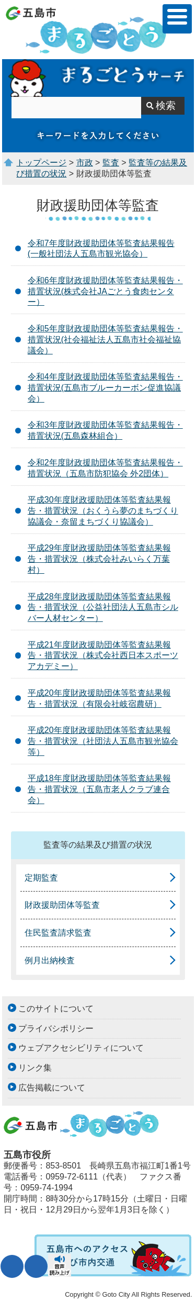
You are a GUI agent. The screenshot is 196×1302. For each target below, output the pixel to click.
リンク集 (35, 1067)
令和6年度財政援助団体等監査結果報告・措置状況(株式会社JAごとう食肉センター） (105, 291)
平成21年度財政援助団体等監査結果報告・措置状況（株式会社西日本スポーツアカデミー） (103, 655)
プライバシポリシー (56, 1028)
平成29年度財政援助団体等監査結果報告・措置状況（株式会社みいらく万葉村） (99, 558)
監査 (110, 162)
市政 (84, 162)
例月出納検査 (50, 960)
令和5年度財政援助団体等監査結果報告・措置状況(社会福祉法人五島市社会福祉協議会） (105, 339)
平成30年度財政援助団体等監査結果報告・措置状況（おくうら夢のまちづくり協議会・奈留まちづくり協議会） (103, 510)
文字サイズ (12, 1266)
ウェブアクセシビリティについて (81, 1047)
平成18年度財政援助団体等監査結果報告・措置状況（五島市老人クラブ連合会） (99, 789)
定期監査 (41, 877)
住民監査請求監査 (58, 932)
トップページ (41, 162)
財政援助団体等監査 (62, 904)
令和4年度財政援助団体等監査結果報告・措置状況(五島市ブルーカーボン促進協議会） (105, 387)
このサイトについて (56, 1008)
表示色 (36, 1266)
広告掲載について (51, 1087)
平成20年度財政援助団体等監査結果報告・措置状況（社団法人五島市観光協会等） (103, 741)
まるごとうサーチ (98, 78)
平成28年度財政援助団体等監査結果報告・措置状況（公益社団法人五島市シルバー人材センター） (103, 607)
